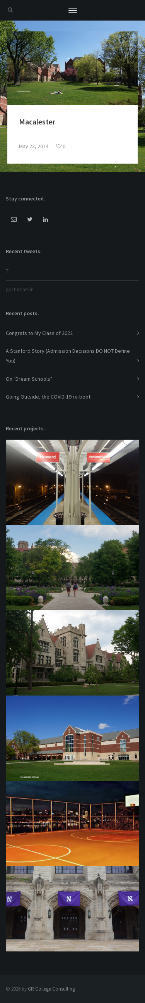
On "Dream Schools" (29, 378)
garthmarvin (20, 289)
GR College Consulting (51, 989)
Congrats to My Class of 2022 (39, 333)
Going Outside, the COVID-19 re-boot (48, 396)
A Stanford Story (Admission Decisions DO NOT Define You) (68, 355)
